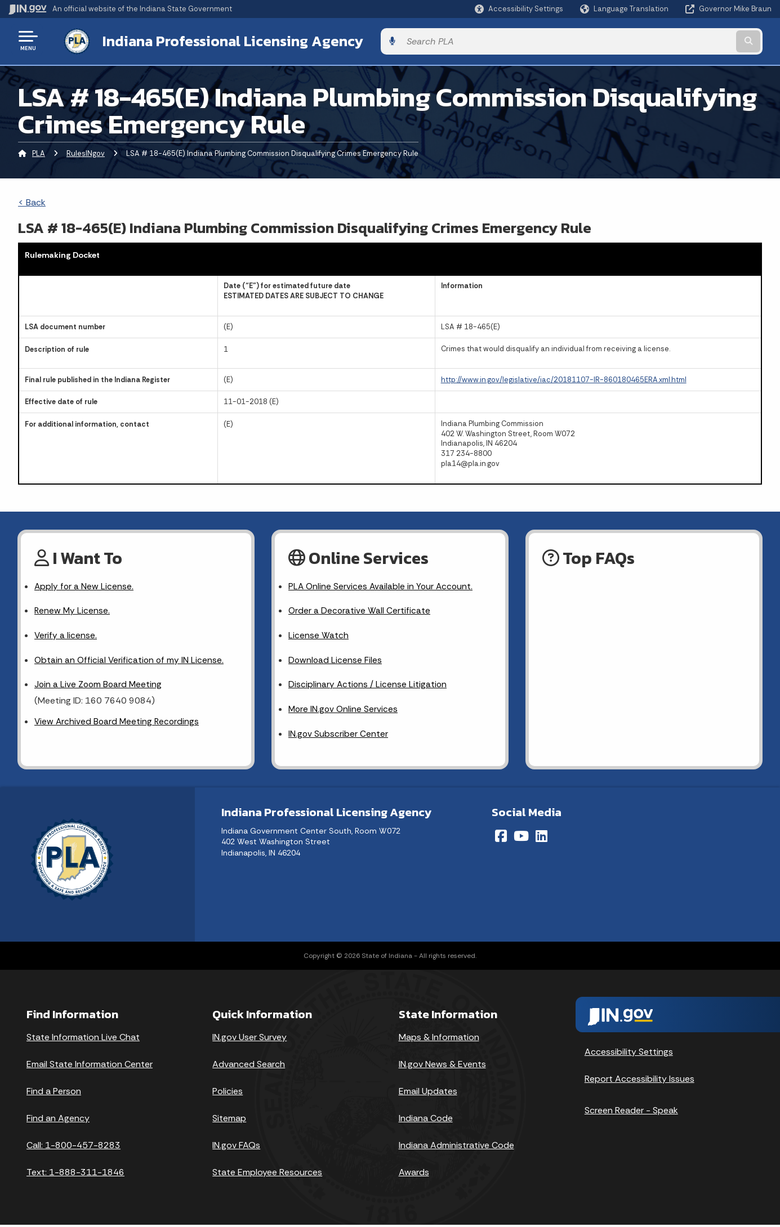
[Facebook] (501, 838)
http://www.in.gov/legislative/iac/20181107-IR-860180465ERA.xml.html (564, 377)
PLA (38, 151)
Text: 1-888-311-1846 (75, 1174)
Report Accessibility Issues (639, 1081)
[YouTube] (521, 838)
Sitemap (229, 1120)
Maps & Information (439, 1039)
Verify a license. (65, 635)
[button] (519, 8)
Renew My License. (72, 610)
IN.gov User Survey (249, 1039)
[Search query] (684, 40)
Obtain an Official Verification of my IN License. (130, 660)
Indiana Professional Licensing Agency (221, 40)
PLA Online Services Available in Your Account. (382, 584)
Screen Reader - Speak (631, 1112)
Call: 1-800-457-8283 (73, 1147)
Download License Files (335, 660)
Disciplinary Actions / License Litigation (368, 685)
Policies (227, 1093)
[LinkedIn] (541, 838)
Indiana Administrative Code (456, 1147)
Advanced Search (248, 1066)
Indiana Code (426, 1120)
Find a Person (53, 1093)
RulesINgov (85, 151)
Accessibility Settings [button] (629, 1054)
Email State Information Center (89, 1066)
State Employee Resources (267, 1174)
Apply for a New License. (84, 584)
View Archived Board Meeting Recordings (118, 723)
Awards (414, 1174)
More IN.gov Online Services (344, 711)
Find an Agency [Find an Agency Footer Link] (58, 1120)
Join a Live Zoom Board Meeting (99, 685)
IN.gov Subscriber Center (338, 736)
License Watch (318, 635)
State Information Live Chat (83, 1039)
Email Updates (428, 1093)
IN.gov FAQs (236, 1147)
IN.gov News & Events (442, 1066)
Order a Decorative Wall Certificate (359, 610)
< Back (32, 200)
